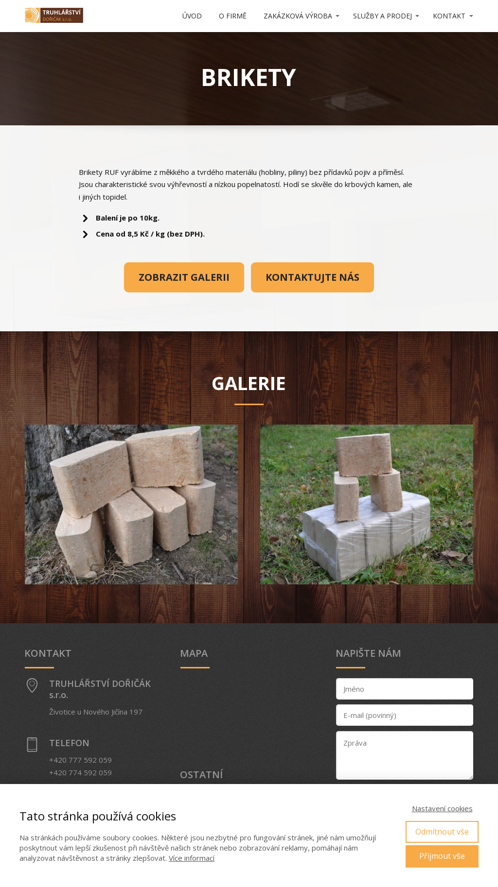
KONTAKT (449, 15)
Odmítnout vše (442, 831)
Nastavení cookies (442, 808)
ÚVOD (192, 15)
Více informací (191, 858)
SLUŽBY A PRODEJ (382, 15)
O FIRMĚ (233, 15)
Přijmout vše (442, 856)
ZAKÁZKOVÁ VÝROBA (298, 15)
